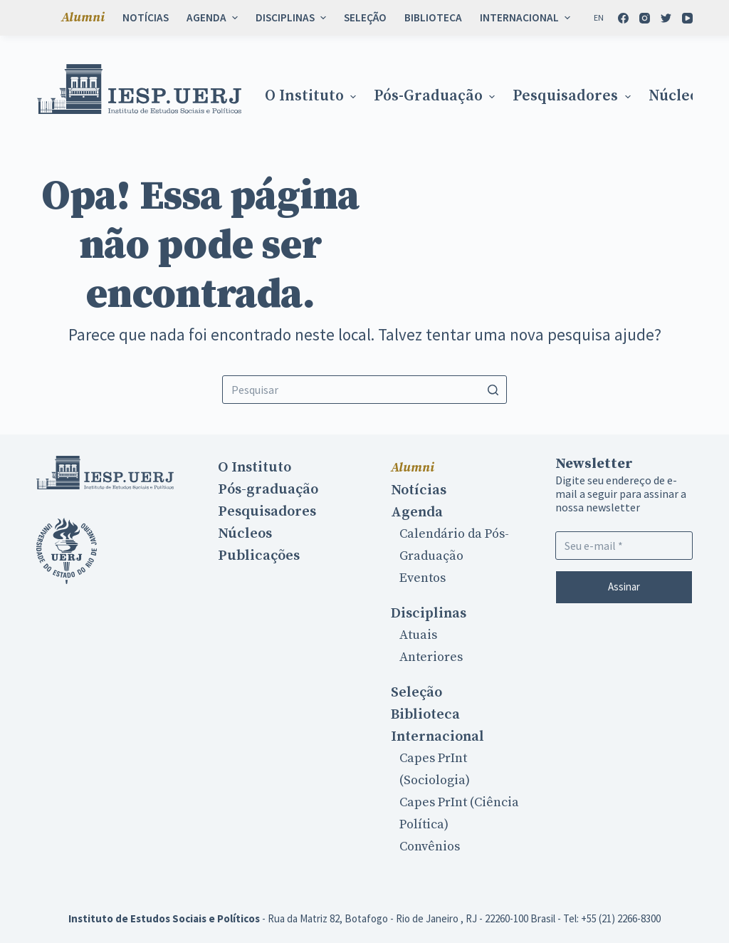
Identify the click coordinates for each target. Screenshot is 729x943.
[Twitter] (666, 18)
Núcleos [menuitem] (677, 96)
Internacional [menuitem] (527, 17)
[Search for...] (364, 389)
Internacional (437, 736)
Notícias (418, 490)
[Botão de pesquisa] (492, 389)
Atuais (418, 635)
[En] (599, 17)
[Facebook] (623, 18)
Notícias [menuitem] (145, 17)
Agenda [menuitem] (214, 17)
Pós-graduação (268, 489)
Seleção (416, 692)
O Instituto (254, 467)
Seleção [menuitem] (365, 17)
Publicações (259, 555)
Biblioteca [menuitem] (433, 17)
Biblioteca (425, 714)
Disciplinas (428, 613)
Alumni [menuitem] (83, 17)
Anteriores (431, 657)
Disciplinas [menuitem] (293, 17)
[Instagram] (644, 18)
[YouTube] (687, 18)
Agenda (417, 512)
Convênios (429, 846)
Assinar (624, 586)
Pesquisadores (267, 511)
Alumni (412, 467)
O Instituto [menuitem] (312, 96)
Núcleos (245, 533)
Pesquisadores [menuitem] (573, 96)
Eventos (422, 578)
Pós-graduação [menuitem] (436, 96)
